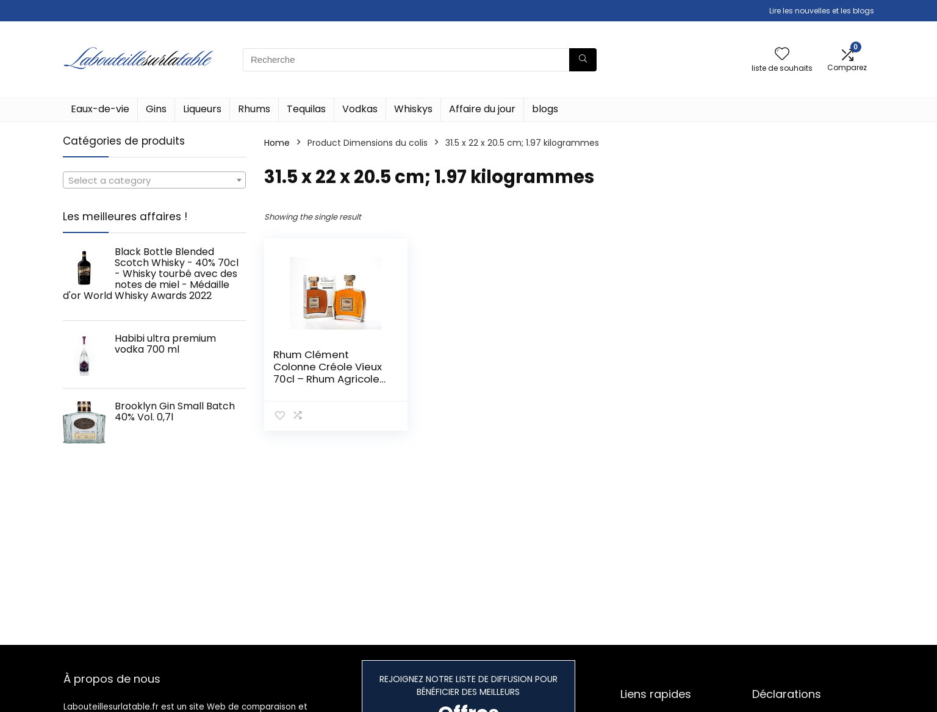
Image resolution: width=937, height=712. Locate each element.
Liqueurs (202, 109)
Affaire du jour (482, 109)
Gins (156, 109)
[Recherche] (583, 59)
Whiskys (413, 109)
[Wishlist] (782, 55)
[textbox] (154, 180)
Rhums (254, 109)
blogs (545, 109)
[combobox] (154, 180)
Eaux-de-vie (100, 109)
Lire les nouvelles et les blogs (821, 10)
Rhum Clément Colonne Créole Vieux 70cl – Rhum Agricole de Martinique (327, 372)
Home (277, 143)
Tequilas (306, 109)
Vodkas (360, 109)
